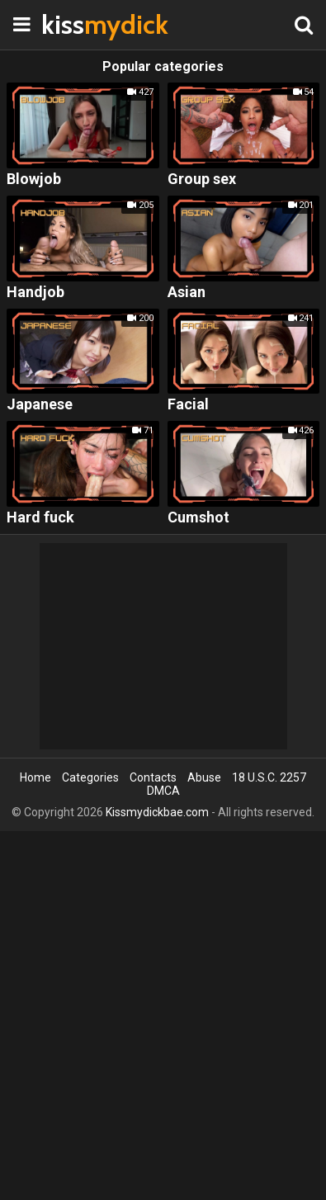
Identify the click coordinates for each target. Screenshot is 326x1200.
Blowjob (34, 179)
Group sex (202, 179)
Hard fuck (40, 518)
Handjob (35, 292)
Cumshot (198, 518)
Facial (188, 405)
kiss (82, 24)
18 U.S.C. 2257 (269, 777)
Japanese (40, 405)
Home (35, 777)
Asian (187, 292)
